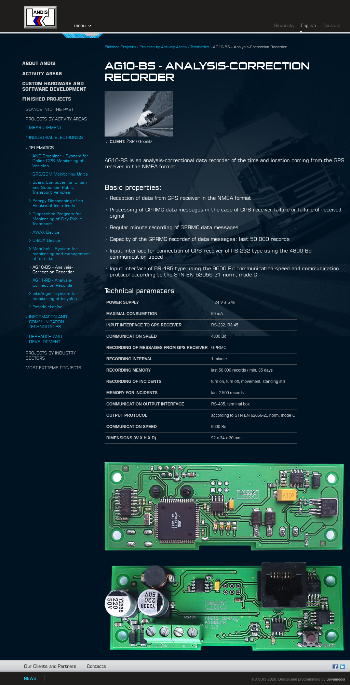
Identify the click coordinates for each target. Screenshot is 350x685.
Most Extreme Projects (53, 368)
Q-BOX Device (46, 240)
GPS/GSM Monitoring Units (60, 174)
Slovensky (284, 26)
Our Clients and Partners (50, 666)
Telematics (41, 148)
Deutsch (331, 26)
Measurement (45, 128)
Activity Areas (42, 74)
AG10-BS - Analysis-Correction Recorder (250, 47)
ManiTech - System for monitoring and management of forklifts (61, 254)
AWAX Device (45, 232)
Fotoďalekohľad (47, 307)
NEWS (30, 678)
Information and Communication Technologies (48, 322)
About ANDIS (38, 64)
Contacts (96, 666)
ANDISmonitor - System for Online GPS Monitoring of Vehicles (60, 161)
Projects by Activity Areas (56, 119)
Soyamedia (335, 679)
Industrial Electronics (56, 137)
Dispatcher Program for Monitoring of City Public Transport (57, 219)
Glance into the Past (49, 109)
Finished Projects (46, 99)
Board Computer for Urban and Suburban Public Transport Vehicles (59, 187)
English (308, 26)
